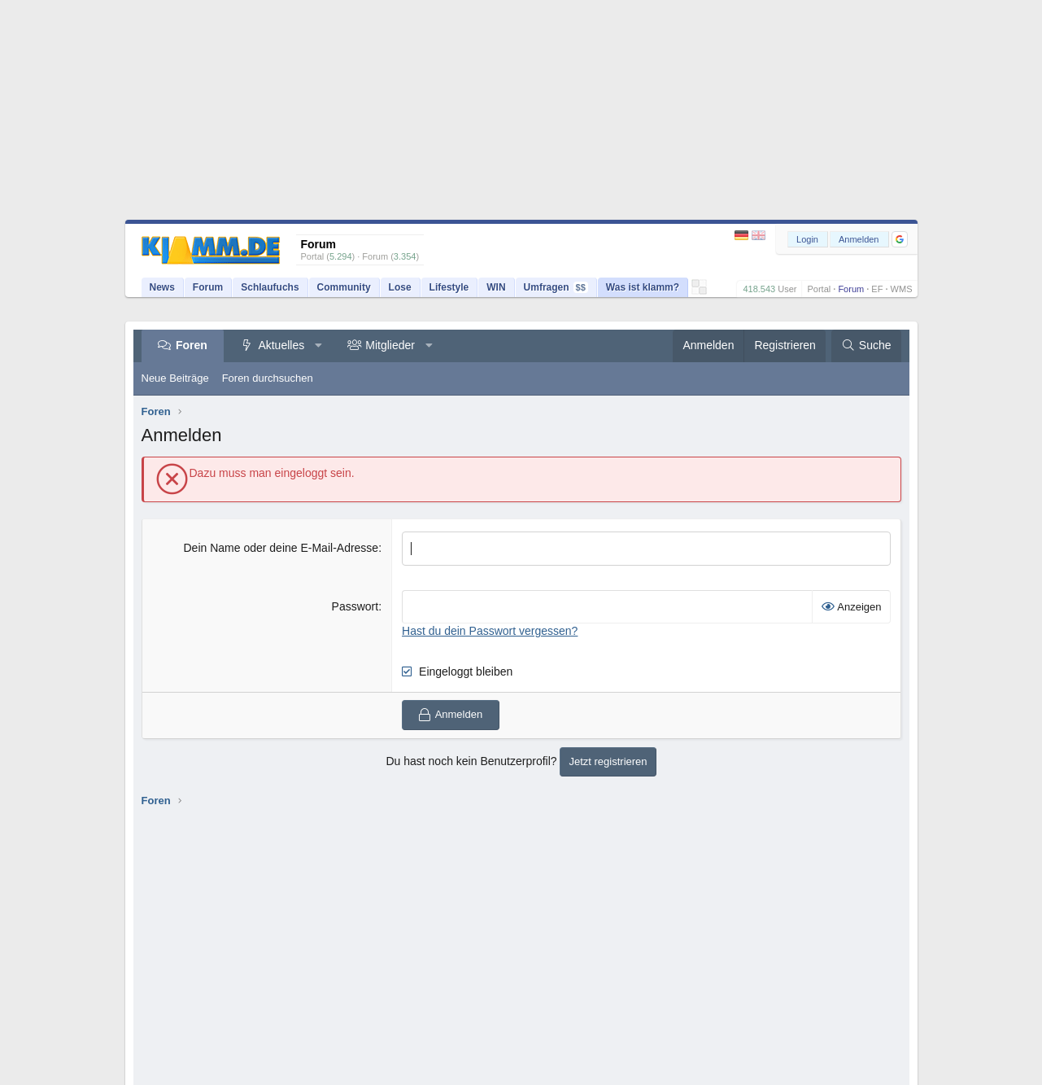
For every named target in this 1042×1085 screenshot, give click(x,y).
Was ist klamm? (642, 287)
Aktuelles (281, 345)
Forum (851, 289)
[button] (900, 239)
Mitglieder (390, 345)
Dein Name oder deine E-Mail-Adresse (280, 547)
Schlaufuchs (270, 287)
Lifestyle (449, 287)
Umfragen (556, 287)
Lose (400, 287)
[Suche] (866, 346)
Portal (819, 289)
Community (344, 287)
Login (807, 239)
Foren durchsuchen (267, 378)
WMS (902, 289)
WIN (495, 287)
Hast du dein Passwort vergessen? (490, 630)
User (787, 289)
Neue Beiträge (175, 378)
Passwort (355, 606)
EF (877, 289)
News (162, 287)
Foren (191, 345)
